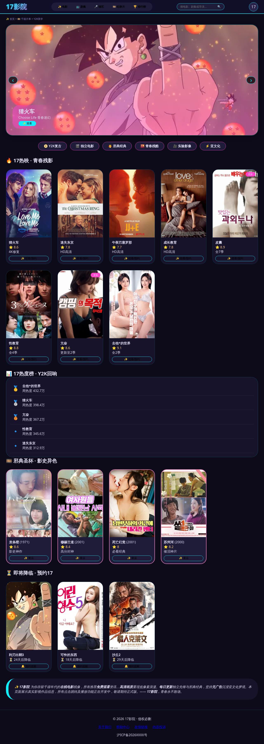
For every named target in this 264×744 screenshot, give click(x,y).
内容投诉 (159, 727)
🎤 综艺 (99, 6)
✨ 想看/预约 (29, 258)
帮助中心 (123, 727)
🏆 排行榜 (139, 6)
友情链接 (141, 727)
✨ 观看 (27, 123)
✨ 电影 (63, 6)
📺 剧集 (81, 6)
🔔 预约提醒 (28, 666)
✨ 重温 (29, 558)
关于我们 (104, 727)
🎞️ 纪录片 (119, 6)
